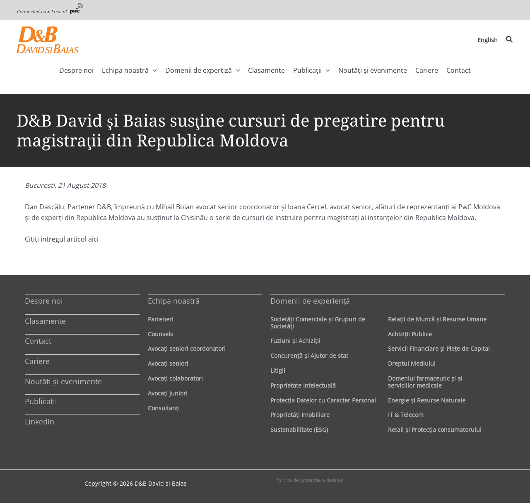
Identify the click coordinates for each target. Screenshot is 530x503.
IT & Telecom (406, 415)
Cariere (37, 361)
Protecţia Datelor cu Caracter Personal (323, 400)
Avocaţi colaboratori (175, 378)
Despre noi (44, 301)
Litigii (277, 370)
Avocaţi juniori (168, 393)
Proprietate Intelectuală (303, 385)
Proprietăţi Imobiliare (300, 415)
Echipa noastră (174, 301)
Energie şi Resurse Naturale (426, 400)
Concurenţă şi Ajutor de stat (309, 355)
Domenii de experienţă (310, 301)
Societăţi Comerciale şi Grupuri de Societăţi (317, 322)
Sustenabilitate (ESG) (299, 430)
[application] (153, 70)
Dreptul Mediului (412, 363)
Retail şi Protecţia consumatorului (435, 430)
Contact (38, 341)
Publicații (41, 401)
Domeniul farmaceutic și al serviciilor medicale (425, 381)
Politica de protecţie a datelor (309, 480)
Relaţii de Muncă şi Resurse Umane (437, 319)
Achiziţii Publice (410, 334)
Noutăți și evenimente (63, 381)
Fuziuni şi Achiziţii (295, 341)
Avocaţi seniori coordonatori (187, 348)
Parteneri (160, 319)
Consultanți (164, 408)
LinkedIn (39, 421)
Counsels (160, 334)
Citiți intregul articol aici (62, 239)
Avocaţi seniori (168, 363)
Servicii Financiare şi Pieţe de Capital (439, 348)
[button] (509, 39)
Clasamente (45, 321)
